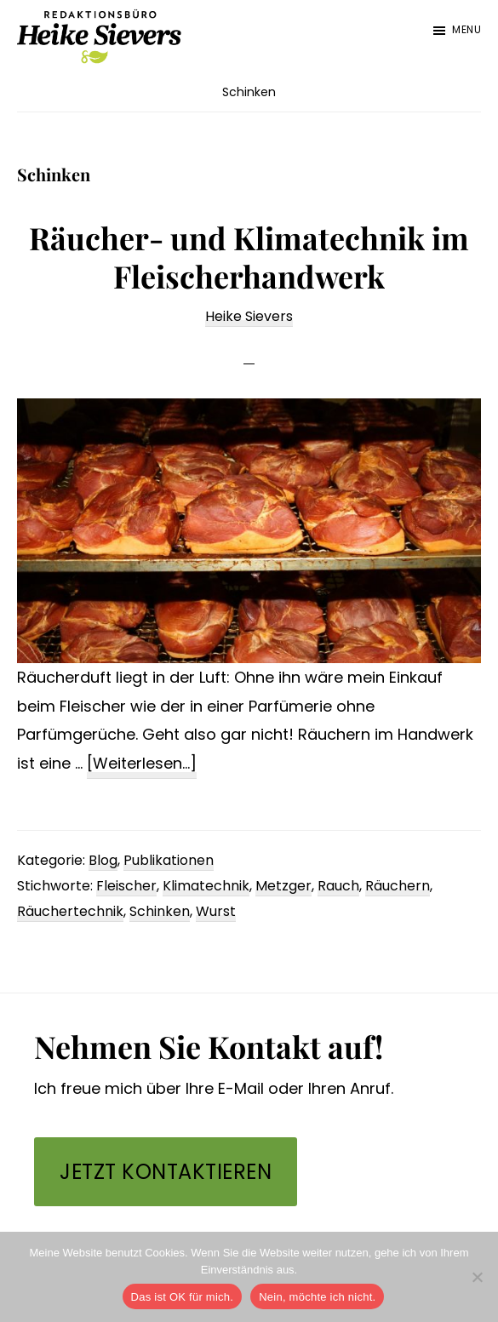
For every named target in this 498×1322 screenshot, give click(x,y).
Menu (466, 29)
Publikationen (168, 860)
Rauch (338, 886)
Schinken (159, 911)
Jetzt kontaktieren (166, 1172)
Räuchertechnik (70, 911)
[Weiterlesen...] (142, 764)
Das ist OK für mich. (182, 1297)
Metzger (283, 886)
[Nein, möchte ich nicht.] (476, 1276)
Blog (103, 860)
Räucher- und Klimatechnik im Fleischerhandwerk (249, 256)
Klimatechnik (206, 886)
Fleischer (126, 886)
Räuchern (397, 886)
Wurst (216, 911)
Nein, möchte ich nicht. (317, 1297)
